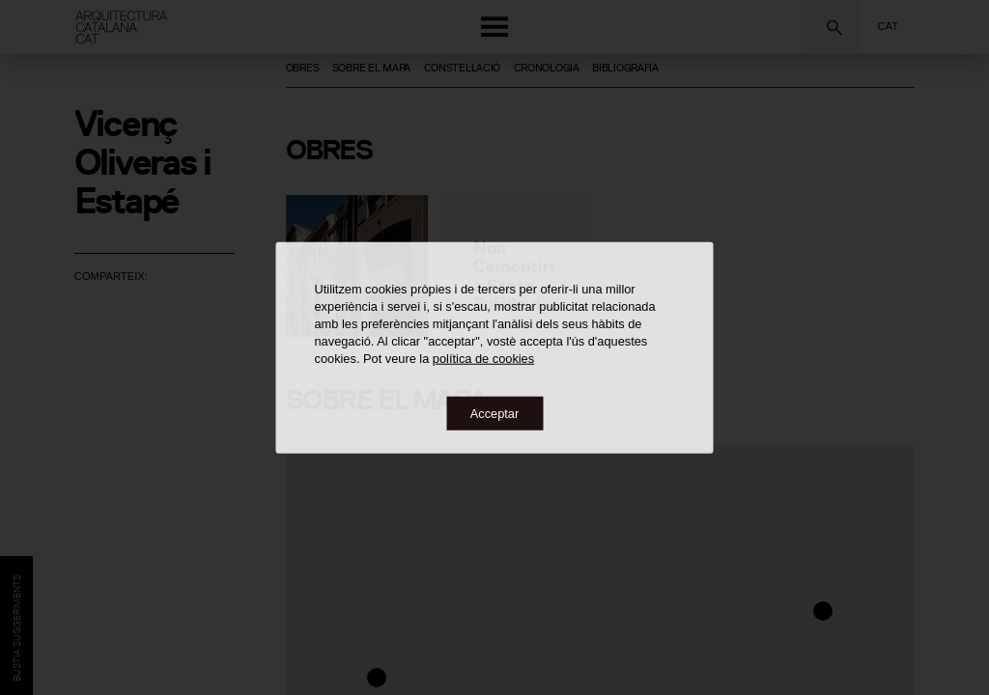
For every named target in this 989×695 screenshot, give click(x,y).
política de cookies (483, 357)
